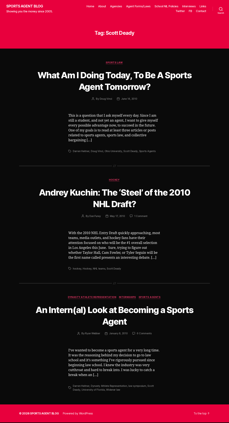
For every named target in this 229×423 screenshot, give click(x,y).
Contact (201, 11)
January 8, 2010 (118, 334)
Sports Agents (147, 151)
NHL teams (99, 269)
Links (203, 6)
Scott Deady (131, 151)
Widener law (113, 390)
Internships (127, 297)
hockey (77, 269)
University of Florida (93, 390)
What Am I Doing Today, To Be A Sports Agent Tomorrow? (114, 81)
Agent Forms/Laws (138, 6)
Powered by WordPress (79, 414)
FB (190, 11)
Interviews (189, 6)
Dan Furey (95, 216)
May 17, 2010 (117, 216)
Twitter (180, 11)
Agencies (116, 6)
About (102, 6)
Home (90, 6)
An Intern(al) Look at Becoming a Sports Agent (114, 316)
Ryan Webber (92, 334)
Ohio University (113, 151)
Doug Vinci (105, 99)
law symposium (139, 386)
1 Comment (141, 216)
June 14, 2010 (129, 99)
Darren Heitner (81, 151)
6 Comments (144, 334)
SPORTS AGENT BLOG (25, 6)
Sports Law (114, 62)
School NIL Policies (166, 6)
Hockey (114, 180)
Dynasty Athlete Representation (92, 297)
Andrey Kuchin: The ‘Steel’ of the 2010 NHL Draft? (114, 198)
